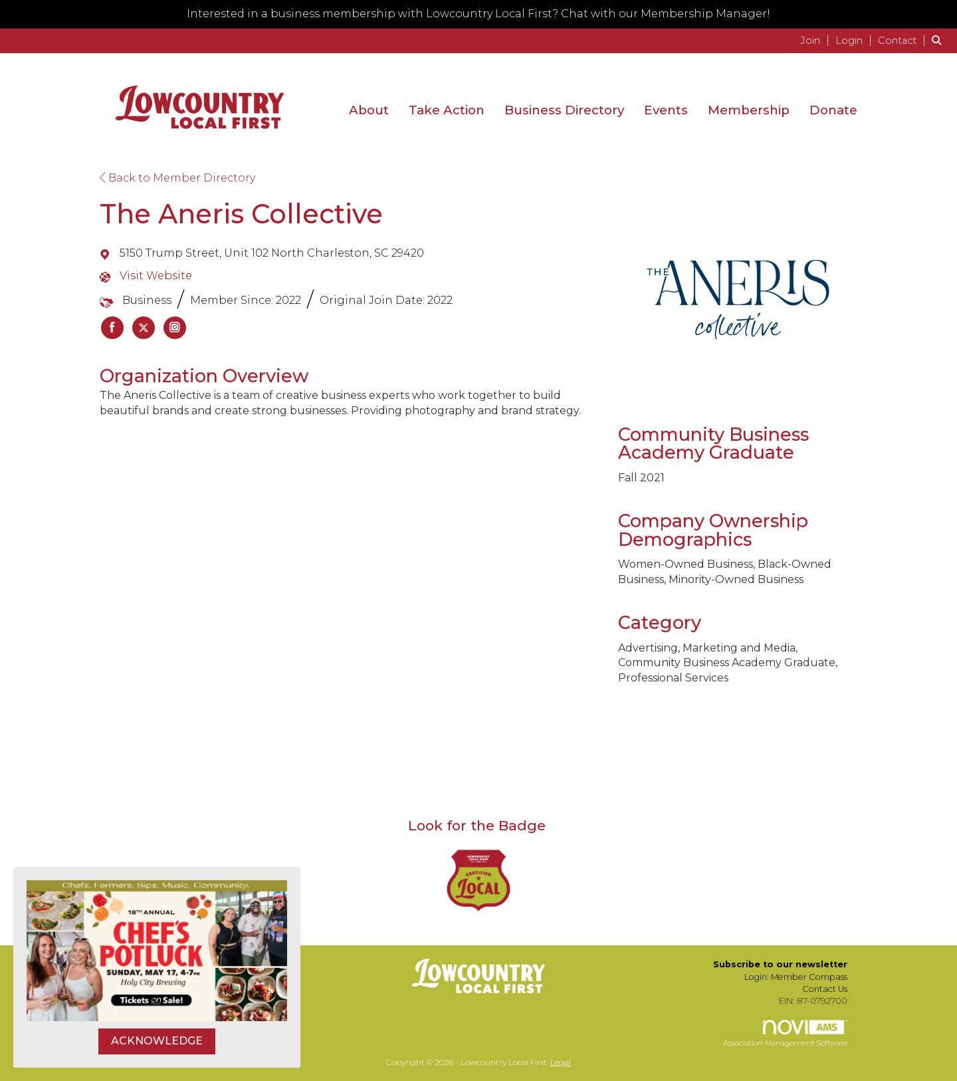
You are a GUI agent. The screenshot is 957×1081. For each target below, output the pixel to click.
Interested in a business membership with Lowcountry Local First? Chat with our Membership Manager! (478, 13)
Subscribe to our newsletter (780, 964)
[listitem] (816, 40)
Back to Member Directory (177, 178)
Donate (833, 110)
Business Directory (564, 110)
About (369, 110)
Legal (560, 1062)
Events (666, 110)
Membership (749, 110)
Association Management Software (785, 1034)
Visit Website (156, 275)
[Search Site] (939, 40)
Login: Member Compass (795, 977)
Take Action (446, 110)
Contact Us (824, 989)
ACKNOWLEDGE (157, 1040)
